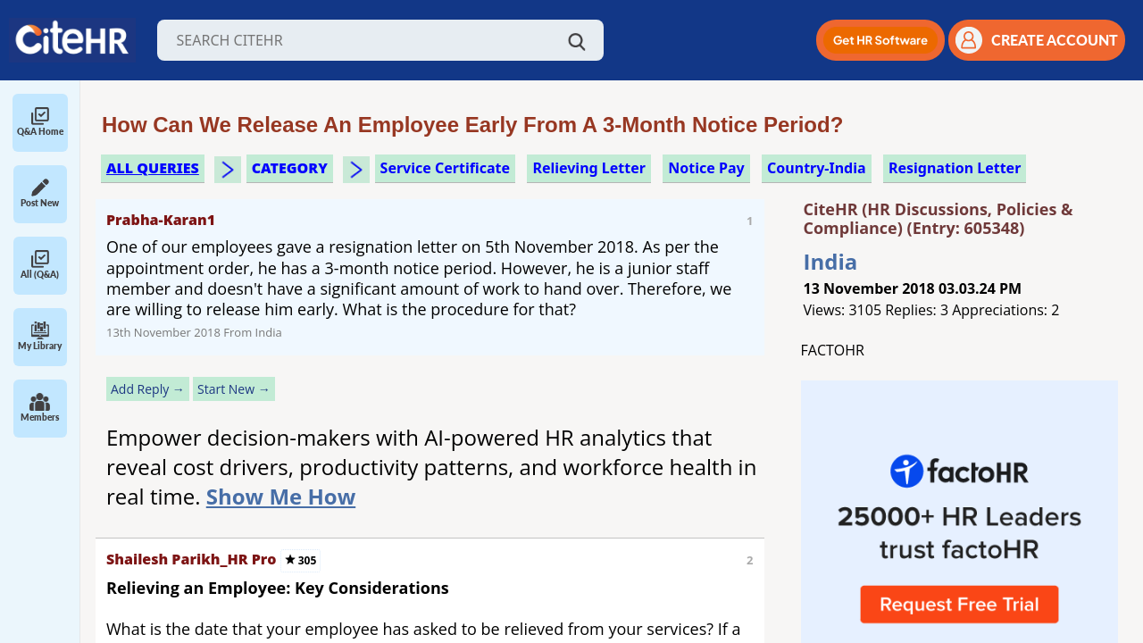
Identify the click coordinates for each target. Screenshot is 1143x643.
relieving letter (589, 168)
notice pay (706, 168)
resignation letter (955, 168)
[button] (880, 40)
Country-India (816, 168)
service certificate (445, 168)
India (831, 261)
